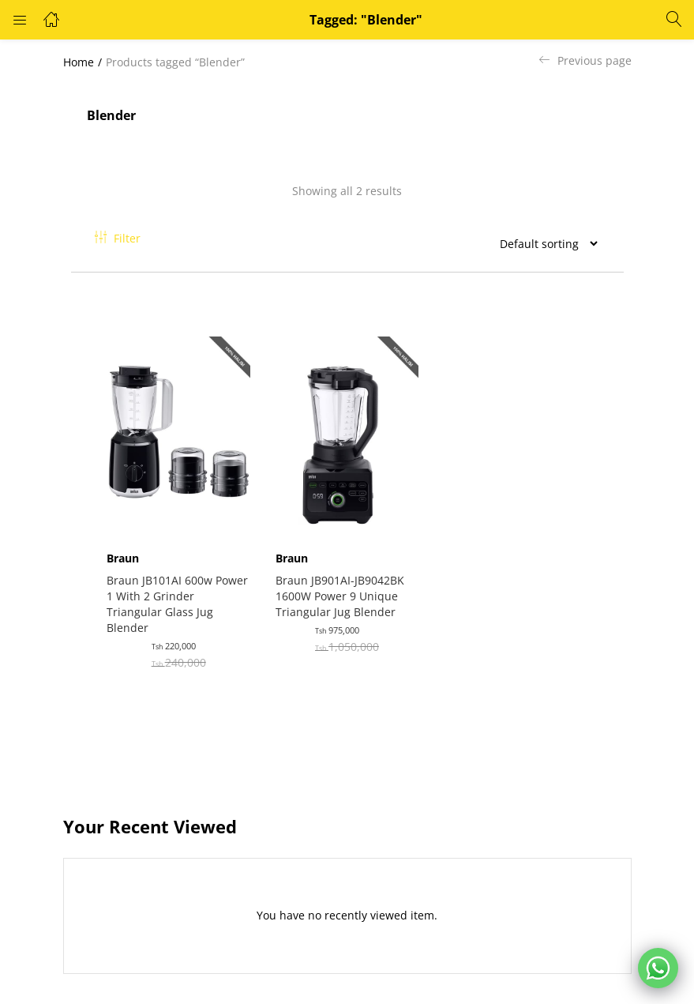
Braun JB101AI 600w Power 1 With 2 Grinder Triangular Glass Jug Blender (172, 594)
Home (78, 62)
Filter (118, 238)
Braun (127, 548)
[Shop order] (542, 243)
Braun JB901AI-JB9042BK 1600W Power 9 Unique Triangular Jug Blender (343, 586)
